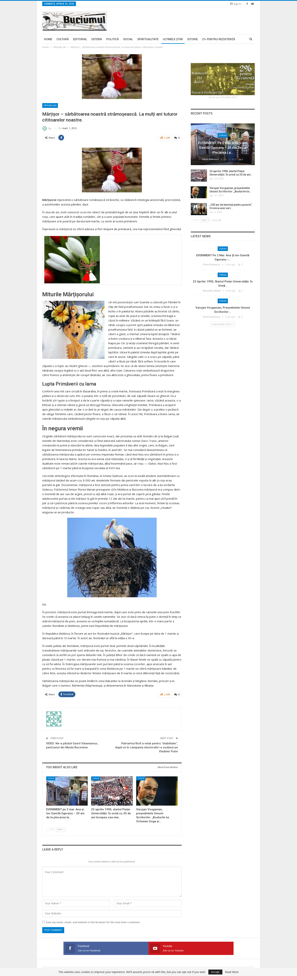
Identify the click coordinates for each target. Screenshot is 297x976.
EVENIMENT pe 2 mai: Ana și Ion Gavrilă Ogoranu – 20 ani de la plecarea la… (222, 147)
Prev (51, 828)
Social (128, 39)
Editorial (80, 39)
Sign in (235, 3)
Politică (112, 39)
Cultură (62, 39)
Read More (232, 972)
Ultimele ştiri (173, 39)
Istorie (192, 39)
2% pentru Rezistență (218, 39)
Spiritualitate (148, 39)
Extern (96, 39)
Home (48, 39)
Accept (215, 972)
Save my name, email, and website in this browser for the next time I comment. (93, 921)
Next (61, 828)
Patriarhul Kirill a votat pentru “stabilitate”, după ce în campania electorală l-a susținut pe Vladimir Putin (146, 746)
